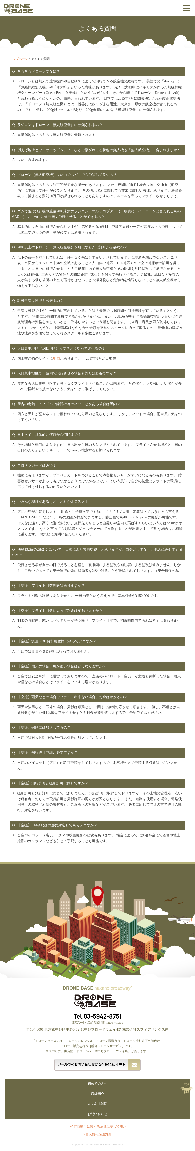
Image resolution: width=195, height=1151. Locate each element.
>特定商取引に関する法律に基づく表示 (97, 1126)
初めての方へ (97, 1083)
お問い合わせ (97, 1114)
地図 (56, 358)
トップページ (19, 59)
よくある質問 (97, 1104)
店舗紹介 (97, 1094)
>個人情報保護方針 (97, 1134)
